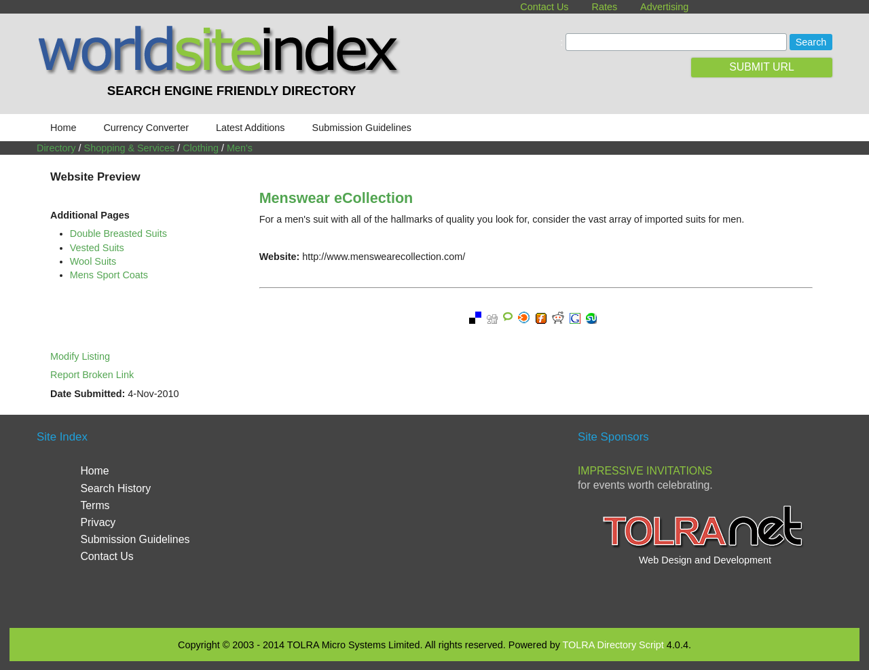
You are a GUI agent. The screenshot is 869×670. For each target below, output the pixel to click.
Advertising (664, 6)
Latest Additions (250, 127)
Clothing (201, 148)
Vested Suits (97, 247)
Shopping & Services (129, 148)
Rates (605, 6)
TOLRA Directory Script (613, 644)
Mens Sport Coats (109, 274)
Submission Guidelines (361, 127)
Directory (56, 148)
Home (63, 127)
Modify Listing (80, 356)
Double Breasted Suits (118, 233)
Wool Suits (93, 261)
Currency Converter (146, 127)
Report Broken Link (92, 374)
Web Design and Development (705, 560)
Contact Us (544, 6)
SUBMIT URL (761, 67)
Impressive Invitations (645, 471)
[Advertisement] (434, 520)
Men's (240, 148)
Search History (115, 488)
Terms (94, 505)
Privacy (97, 522)
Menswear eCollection (336, 197)
